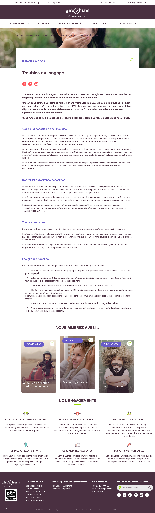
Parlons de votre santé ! (70, 23)
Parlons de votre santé (35, 492)
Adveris (116, 510)
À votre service (32, 489)
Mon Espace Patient (137, 3)
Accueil (20, 35)
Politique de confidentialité (71, 510)
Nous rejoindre (54, 3)
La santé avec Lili (128, 23)
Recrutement (98, 492)
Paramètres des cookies (89, 510)
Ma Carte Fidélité (107, 3)
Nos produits (99, 23)
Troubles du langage (88, 35)
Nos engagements (33, 486)
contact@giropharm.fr (102, 489)
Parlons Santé (32, 35)
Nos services (44, 23)
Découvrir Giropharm (60, 489)
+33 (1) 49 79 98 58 (100, 486)
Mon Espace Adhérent (25, 3)
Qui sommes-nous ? (20, 23)
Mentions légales (54, 510)
